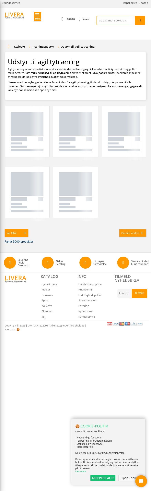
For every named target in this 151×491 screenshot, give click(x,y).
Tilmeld (139, 293)
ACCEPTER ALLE (103, 478)
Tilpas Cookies (130, 478)
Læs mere (80, 471)
